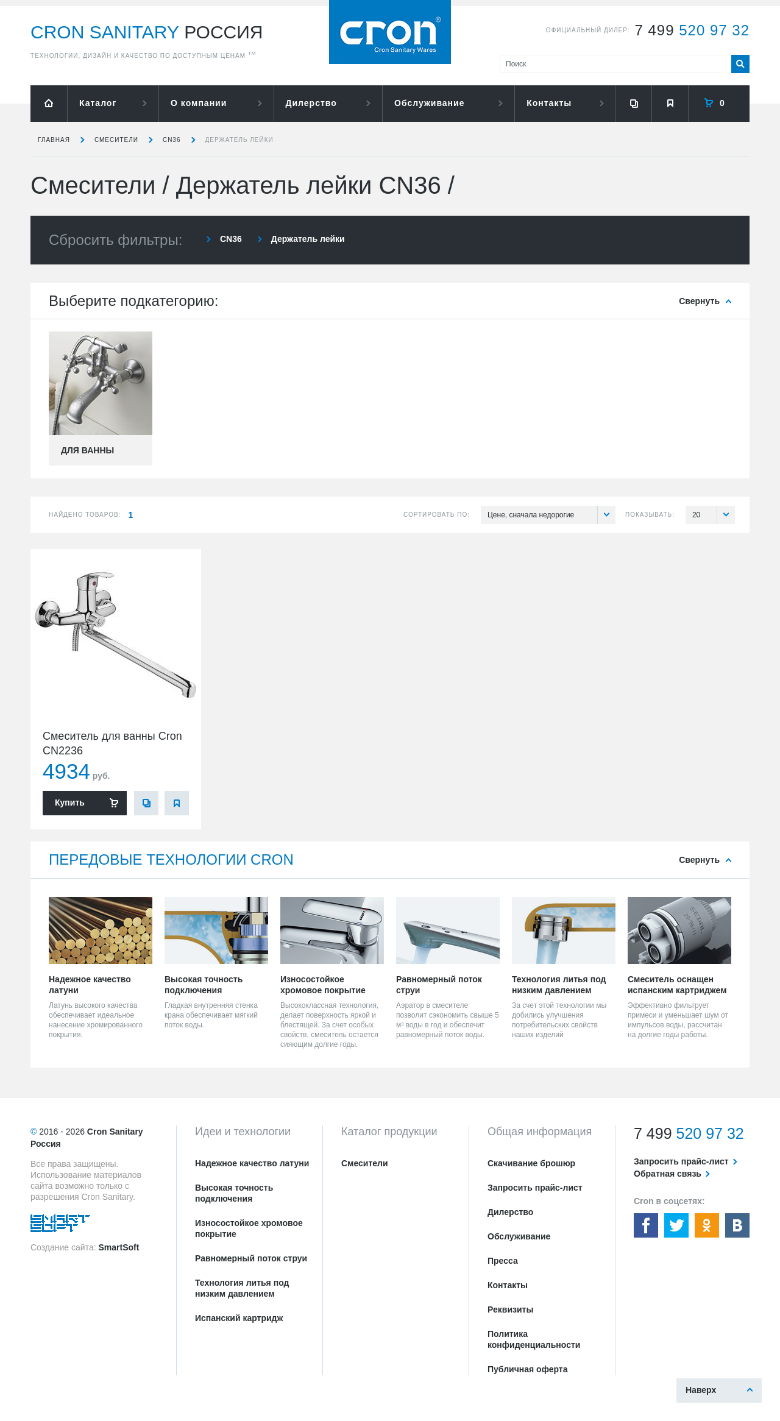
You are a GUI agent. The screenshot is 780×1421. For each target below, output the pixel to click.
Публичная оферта (528, 1369)
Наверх (701, 1390)
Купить (70, 802)
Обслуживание (429, 103)
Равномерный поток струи (251, 1258)
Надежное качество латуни (252, 1163)
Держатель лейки (239, 139)
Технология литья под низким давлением (242, 1288)
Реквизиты (510, 1309)
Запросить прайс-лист (535, 1187)
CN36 (172, 139)
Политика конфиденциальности (534, 1339)
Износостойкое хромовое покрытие (249, 1228)
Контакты (549, 103)
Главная (54, 139)
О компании (199, 103)
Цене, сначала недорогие (551, 515)
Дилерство (311, 103)
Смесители (116, 139)
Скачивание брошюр (531, 1163)
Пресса (503, 1261)
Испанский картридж (239, 1318)
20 (713, 515)
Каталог (97, 103)
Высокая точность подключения (234, 1193)
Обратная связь (667, 1173)
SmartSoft (118, 1247)
